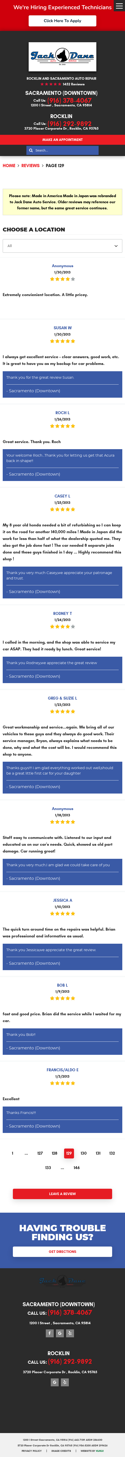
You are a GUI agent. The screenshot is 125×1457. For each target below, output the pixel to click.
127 (40, 1153)
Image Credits (61, 1450)
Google (60, 1333)
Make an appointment (62, 140)
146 (77, 1167)
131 (98, 1153)
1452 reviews (74, 84)
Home (9, 165)
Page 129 (55, 165)
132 (112, 1153)
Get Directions (62, 1251)
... (26, 1153)
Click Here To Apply (62, 20)
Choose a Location (34, 230)
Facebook (50, 1333)
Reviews (30, 165)
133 (48, 1167)
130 (84, 1153)
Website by (92, 1450)
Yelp (70, 1333)
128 (54, 1153)
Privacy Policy (32, 1450)
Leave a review (62, 1194)
